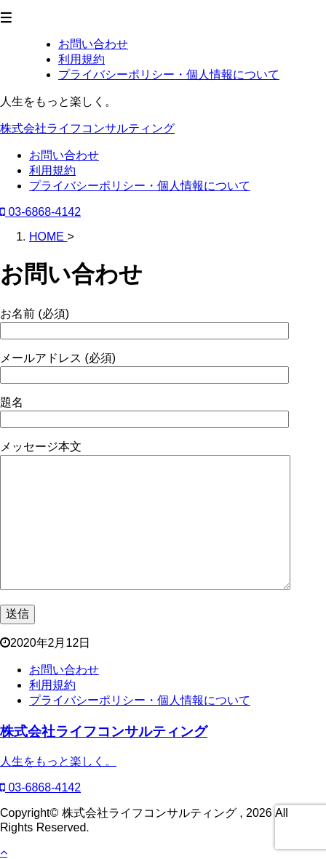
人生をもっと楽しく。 (58, 761)
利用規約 (52, 170)
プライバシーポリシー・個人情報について (139, 186)
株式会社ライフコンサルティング (87, 128)
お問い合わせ (64, 155)
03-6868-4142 (40, 212)
